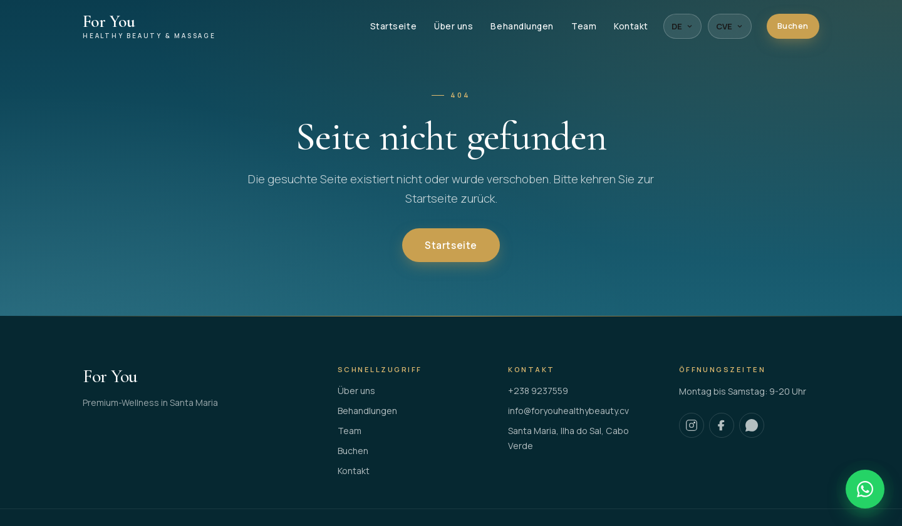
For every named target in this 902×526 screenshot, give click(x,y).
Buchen (793, 26)
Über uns (453, 26)
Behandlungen (522, 26)
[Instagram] (691, 425)
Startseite (393, 26)
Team (583, 26)
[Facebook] (721, 425)
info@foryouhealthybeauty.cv (568, 411)
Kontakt (631, 26)
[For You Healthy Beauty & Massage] (149, 26)
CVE (730, 26)
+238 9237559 (538, 391)
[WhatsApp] (751, 425)
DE (682, 26)
